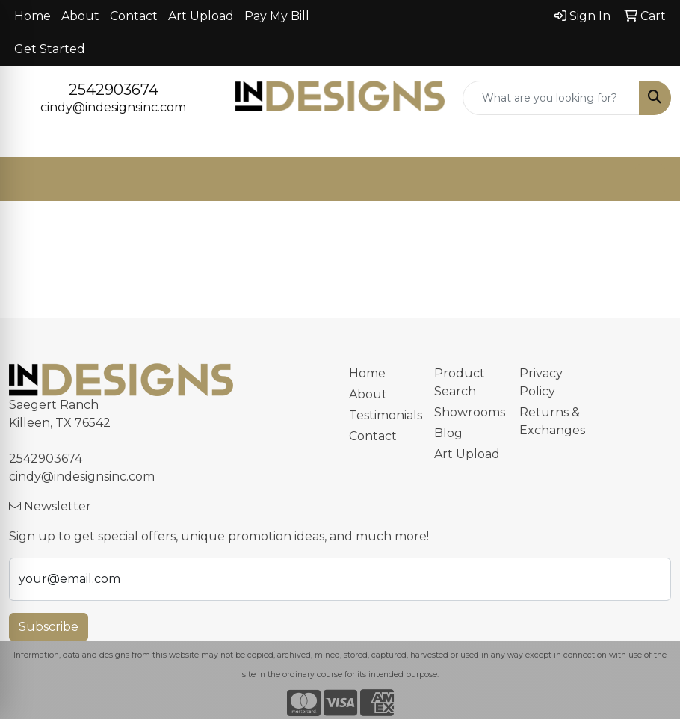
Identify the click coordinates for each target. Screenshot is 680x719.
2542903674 (113, 90)
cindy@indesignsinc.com (113, 107)
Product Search (459, 382)
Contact (134, 16)
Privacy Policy (541, 382)
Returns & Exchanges (552, 421)
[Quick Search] (551, 98)
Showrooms (467, 412)
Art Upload (201, 16)
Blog (448, 433)
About (80, 16)
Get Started (49, 49)
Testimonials (382, 415)
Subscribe (48, 627)
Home (32, 16)
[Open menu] (650, 179)
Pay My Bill (276, 16)
